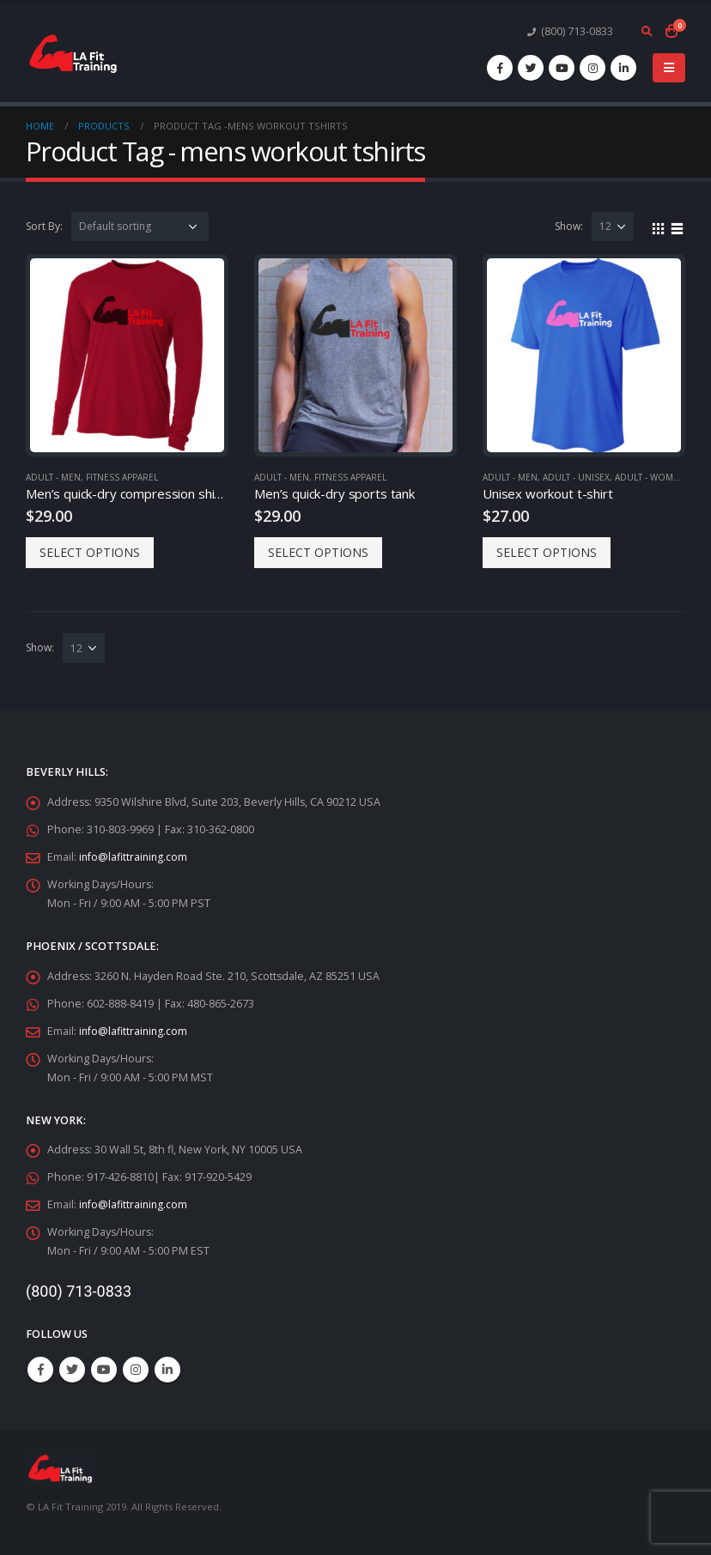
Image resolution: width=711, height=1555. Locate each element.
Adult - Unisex (576, 477)
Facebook (40, 1370)
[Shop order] (140, 226)
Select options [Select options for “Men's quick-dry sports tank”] (318, 552)
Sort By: (44, 226)
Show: (569, 226)
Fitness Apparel (122, 477)
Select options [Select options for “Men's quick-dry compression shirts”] (90, 552)
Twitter (72, 1370)
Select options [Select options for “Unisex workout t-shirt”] (546, 552)
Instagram (136, 1370)
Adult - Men (53, 477)
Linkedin (167, 1370)
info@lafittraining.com (134, 857)
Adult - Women (650, 477)
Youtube (104, 1370)
